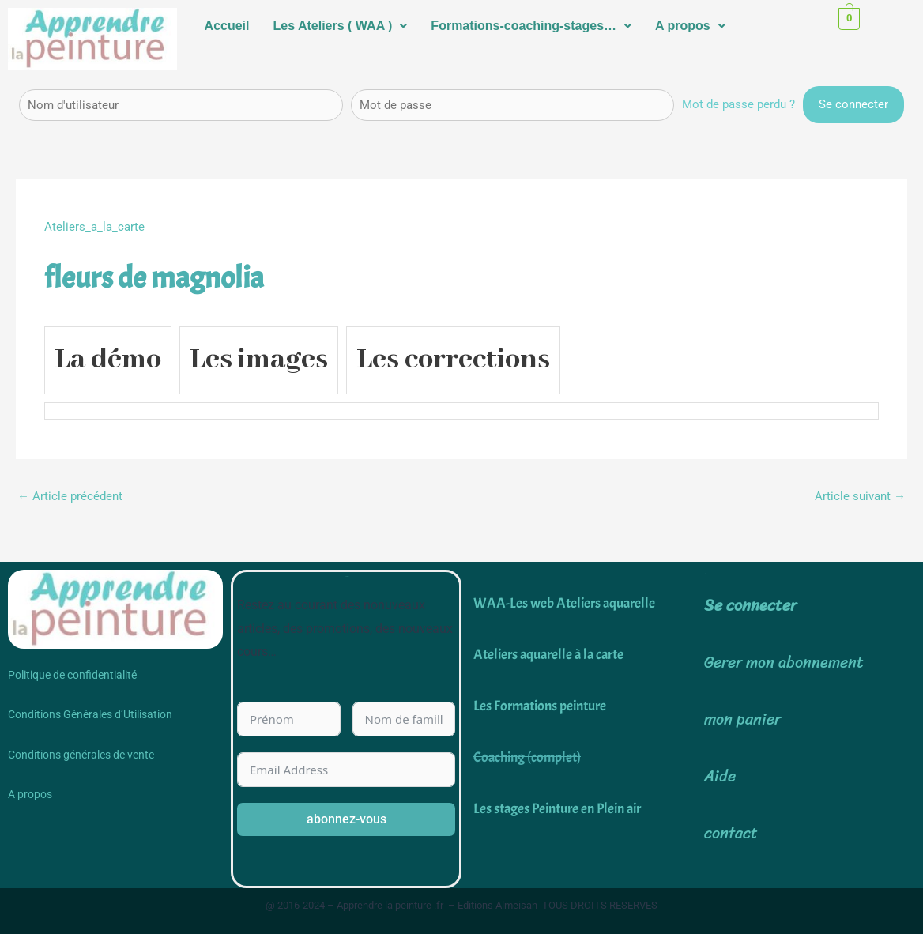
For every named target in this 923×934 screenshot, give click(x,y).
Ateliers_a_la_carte (94, 227)
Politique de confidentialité (72, 674)
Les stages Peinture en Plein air (557, 809)
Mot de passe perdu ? (738, 104)
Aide (720, 776)
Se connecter (750, 606)
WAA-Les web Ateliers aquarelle (564, 603)
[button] (341, 26)
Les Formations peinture (539, 706)
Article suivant (860, 496)
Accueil (227, 25)
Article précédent (69, 496)
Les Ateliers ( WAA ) (340, 25)
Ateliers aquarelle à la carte (548, 655)
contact (731, 833)
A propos (690, 25)
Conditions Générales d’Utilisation (90, 714)
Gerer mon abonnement (784, 662)
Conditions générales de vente (81, 754)
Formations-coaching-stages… (531, 25)
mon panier (742, 719)
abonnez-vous (346, 819)
